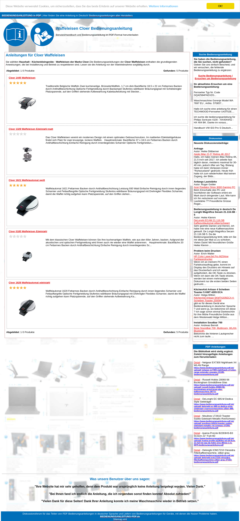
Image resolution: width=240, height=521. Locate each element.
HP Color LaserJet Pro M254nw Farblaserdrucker (211, 257)
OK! (220, 6)
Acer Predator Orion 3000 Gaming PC (214, 187)
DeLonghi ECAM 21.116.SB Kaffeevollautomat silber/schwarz (212, 221)
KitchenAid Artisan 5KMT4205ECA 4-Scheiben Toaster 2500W (214, 299)
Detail (197, 362)
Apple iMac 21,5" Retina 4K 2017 (212, 154)
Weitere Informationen (163, 6)
